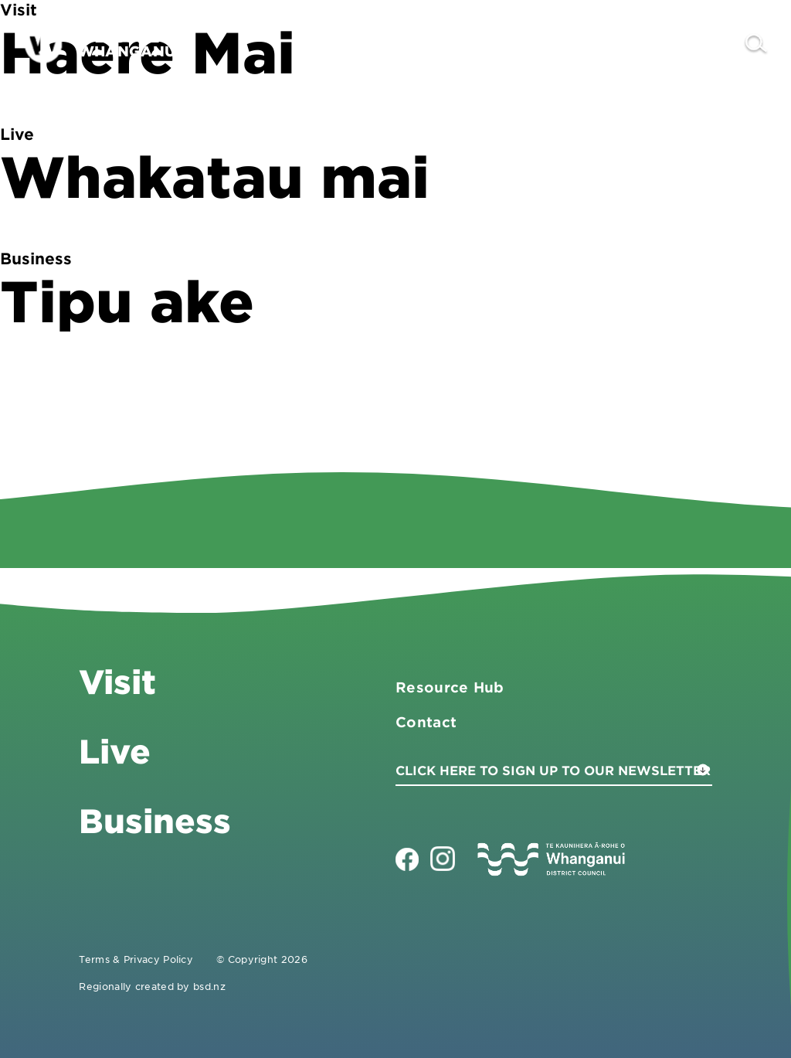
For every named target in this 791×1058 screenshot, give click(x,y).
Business (524, 44)
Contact (690, 44)
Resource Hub (450, 687)
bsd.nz (209, 986)
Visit (435, 44)
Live (611, 44)
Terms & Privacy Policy (136, 959)
